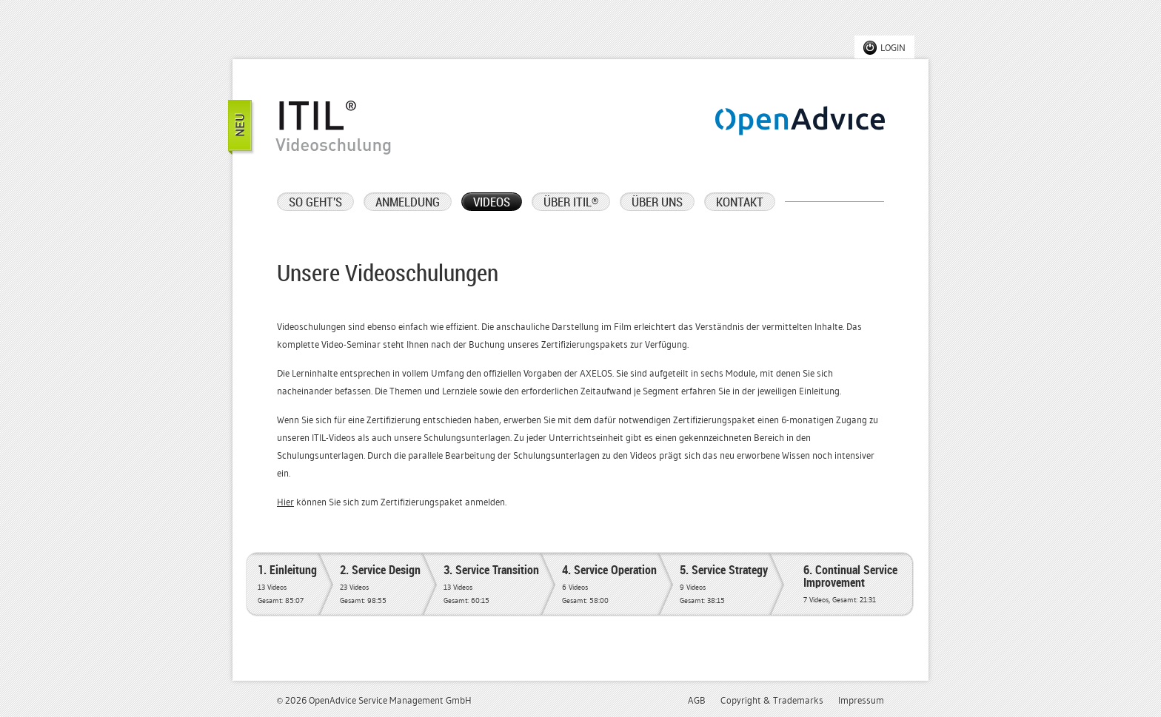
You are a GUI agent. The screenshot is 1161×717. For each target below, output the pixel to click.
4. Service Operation (609, 585)
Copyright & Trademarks (771, 701)
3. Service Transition (491, 585)
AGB (697, 701)
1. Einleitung (287, 585)
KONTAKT (739, 202)
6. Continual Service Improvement (850, 585)
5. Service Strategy (724, 585)
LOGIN (893, 48)
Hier (285, 502)
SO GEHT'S (315, 202)
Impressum (861, 701)
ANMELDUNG (407, 202)
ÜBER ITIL (570, 202)
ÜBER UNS (657, 202)
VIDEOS (491, 202)
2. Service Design (380, 585)
